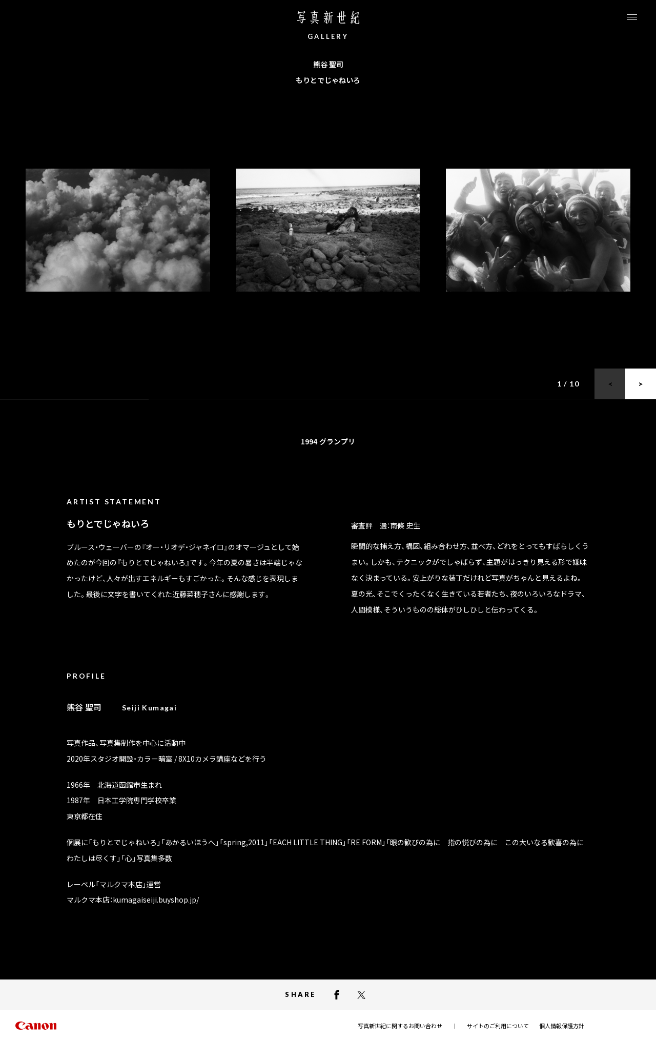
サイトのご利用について (498, 1026)
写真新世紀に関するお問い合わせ (400, 1026)
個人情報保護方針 (561, 1026)
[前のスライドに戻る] (609, 384)
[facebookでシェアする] (336, 995)
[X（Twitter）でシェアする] (361, 995)
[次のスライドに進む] (640, 384)
